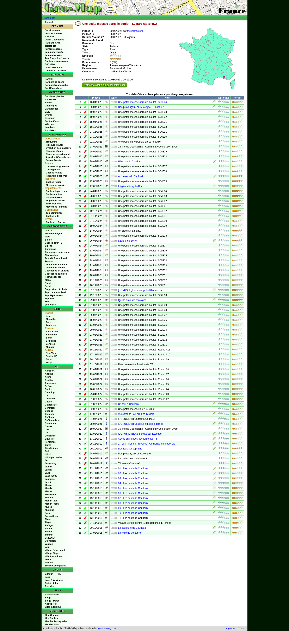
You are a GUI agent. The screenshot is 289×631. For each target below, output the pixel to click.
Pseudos (49, 586)
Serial (48, 286)
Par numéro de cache (56, 85)
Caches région (54, 182)
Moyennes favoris (55, 185)
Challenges (51, 105)
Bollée (48, 239)
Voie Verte (50, 304)
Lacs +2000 (51, 476)
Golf (47, 451)
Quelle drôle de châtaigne (132, 300)
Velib (47, 547)
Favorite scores (53, 49)
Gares (48, 445)
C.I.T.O (48, 246)
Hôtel (48, 454)
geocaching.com (107, 628)
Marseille (51, 319)
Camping (50, 392)
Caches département (57, 191)
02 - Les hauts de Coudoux (133, 473)
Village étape (52, 553)
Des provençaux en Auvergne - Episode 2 (141, 107)
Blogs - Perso (52, 600)
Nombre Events (54, 197)
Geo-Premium (52, 30)
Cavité (48, 401)
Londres (50, 344)
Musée (48, 507)
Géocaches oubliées (56, 273)
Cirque (48, 426)
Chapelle (49, 414)
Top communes (54, 213)
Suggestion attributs (56, 289)
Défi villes (50, 64)
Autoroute (50, 383)
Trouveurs (51, 141)
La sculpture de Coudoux (132, 527)
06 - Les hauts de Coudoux (133, 493)
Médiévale (50, 494)
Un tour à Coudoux (128, 404)
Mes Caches (51, 618)
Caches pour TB (53, 243)
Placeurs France (54, 145)
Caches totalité (54, 172)
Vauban (49, 544)
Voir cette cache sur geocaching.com (104, 85)
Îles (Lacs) (50, 463)
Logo (47, 577)
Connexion (49, 18)
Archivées (50, 130)
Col (47, 432)
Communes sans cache (57, 252)
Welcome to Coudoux (130, 161)
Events (48, 115)
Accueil (49, 22)
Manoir (48, 485)
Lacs (47, 473)
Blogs (48, 597)
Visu (47, 236)
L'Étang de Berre (127, 240)
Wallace (49, 562)
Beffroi (48, 386)
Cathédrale (51, 404)
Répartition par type (56, 176)
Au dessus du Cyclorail (130, 176)
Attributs (49, 36)
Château (49, 417)
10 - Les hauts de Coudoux (133, 513)
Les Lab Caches (53, 33)
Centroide (50, 408)
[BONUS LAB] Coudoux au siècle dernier (140, 423)
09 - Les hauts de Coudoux (133, 508)
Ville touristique (53, 556)
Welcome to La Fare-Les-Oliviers (136, 414)
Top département (54, 295)
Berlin (49, 337)
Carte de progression (57, 166)
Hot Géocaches (53, 277)
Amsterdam (52, 331)
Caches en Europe (56, 222)
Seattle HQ (51, 356)
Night (48, 283)
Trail (47, 301)
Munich (50, 347)
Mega (48, 280)
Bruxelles (51, 341)
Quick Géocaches (54, 39)
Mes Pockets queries (56, 621)
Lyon (48, 316)
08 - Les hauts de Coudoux (133, 503)
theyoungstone (135, 30)
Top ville (49, 298)
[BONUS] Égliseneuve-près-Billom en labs (141, 290)
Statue (48, 531)
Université (50, 541)
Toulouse (51, 325)
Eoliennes (50, 435)
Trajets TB (50, 46)
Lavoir (48, 482)
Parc (47, 513)
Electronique (52, 255)
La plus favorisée (54, 52)
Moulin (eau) (51, 500)
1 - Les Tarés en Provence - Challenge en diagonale (146, 443)
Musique (49, 510)
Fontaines (50, 442)
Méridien (49, 497)
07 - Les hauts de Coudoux (133, 498)
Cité (47, 429)
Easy (47, 112)
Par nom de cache (54, 82)
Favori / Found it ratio (56, 258)
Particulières (52, 121)
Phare (48, 519)
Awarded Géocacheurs (58, 157)
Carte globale (53, 169)
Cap (47, 395)
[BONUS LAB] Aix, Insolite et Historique (139, 433)
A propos (231, 628)
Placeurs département (58, 154)
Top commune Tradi (55, 292)
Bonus (48, 102)
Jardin (48, 469)
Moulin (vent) (52, 503)
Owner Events (53, 160)
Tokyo (49, 362)
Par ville (49, 79)
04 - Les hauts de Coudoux (133, 483)
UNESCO (50, 538)
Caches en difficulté (55, 70)
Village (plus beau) (55, 550)
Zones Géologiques (55, 565)
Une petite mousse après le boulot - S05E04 (142, 102)
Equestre (50, 439)
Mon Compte (52, 615)
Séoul (49, 359)
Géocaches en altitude (57, 270)
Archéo (49, 380)
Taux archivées (54, 203)
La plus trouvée (53, 55)
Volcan (48, 559)
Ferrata (49, 261)
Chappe (49, 411)
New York (51, 353)
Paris (48, 322)
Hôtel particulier (53, 457)
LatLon (49, 230)
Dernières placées (54, 96)
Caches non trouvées (56, 61)
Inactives (50, 127)
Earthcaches (51, 108)
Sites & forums (53, 607)
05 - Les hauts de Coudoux (133, 488)
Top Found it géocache (57, 58)
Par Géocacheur (53, 88)
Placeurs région (54, 151)
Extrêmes (50, 118)
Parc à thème (52, 516)
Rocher (49, 528)
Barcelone (51, 334)
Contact (242, 628)
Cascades (50, 398)
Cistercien (50, 423)
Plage (48, 522)
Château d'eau (52, 420)
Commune (50, 249)
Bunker (49, 389)
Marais (48, 488)
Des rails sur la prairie (130, 448)
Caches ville (52, 216)
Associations (52, 594)
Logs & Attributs (54, 580)
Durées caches (54, 194)
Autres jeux (51, 604)
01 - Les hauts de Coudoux (133, 468)
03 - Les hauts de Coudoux (133, 478)
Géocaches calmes (55, 267)
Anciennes (50, 99)
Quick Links (51, 583)
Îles (47, 460)
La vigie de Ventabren (130, 532)
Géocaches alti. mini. (56, 264)
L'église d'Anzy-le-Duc (130, 186)
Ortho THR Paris (54, 67)
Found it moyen (53, 233)
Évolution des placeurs (58, 148)
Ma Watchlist (52, 624)
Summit (49, 534)
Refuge (49, 525)
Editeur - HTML (53, 574)
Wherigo (49, 124)
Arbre (48, 377)
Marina (48, 491)
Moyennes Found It (56, 206)
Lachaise (50, 479)
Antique (49, 374)
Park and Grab (52, 42)
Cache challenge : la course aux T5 (137, 438)
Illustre (48, 466)
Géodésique (51, 448)
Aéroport (49, 370)
